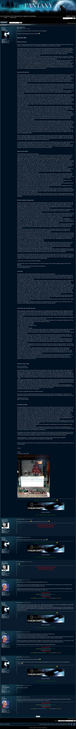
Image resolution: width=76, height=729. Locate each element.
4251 (6, 594)
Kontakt (40, 724)
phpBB (34, 727)
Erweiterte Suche (66, 19)
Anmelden (74, 16)
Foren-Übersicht (7, 724)
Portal (2, 724)
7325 (6, 692)
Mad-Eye (3, 27)
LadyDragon (4, 685)
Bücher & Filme (13, 17)
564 (5, 574)
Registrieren (68, 16)
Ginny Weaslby (5, 519)
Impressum (53, 724)
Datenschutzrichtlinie (46, 724)
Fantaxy (5, 17)
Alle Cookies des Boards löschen (62, 724)
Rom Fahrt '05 (4, 25)
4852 (6, 671)
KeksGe (3, 580)
